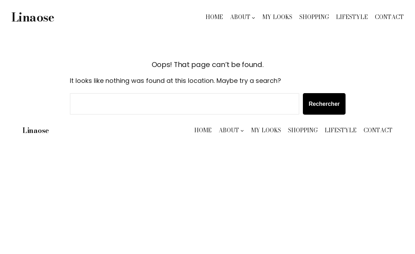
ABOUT (240, 17)
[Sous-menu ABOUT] (253, 17)
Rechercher (324, 104)
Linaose (32, 17)
